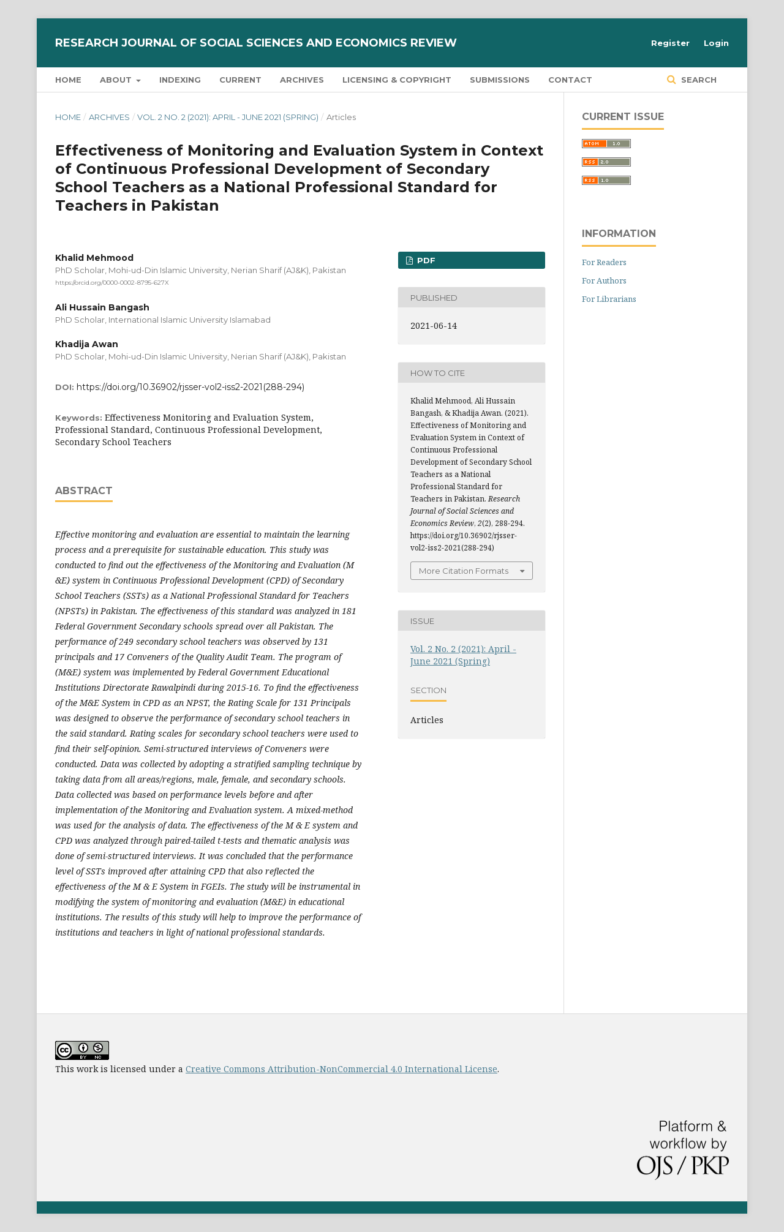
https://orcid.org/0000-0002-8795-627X (112, 283)
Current (240, 80)
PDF (425, 260)
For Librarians (609, 298)
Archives (302, 80)
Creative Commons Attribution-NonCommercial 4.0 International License (341, 1069)
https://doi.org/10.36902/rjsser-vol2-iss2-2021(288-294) (190, 387)
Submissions (500, 80)
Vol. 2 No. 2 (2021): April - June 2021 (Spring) (227, 117)
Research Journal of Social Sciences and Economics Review (256, 43)
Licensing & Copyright (396, 80)
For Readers (604, 262)
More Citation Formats (463, 571)
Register (670, 43)
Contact (570, 80)
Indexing (180, 80)
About (117, 80)
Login (716, 43)
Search (698, 80)
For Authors (604, 280)
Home (68, 80)
